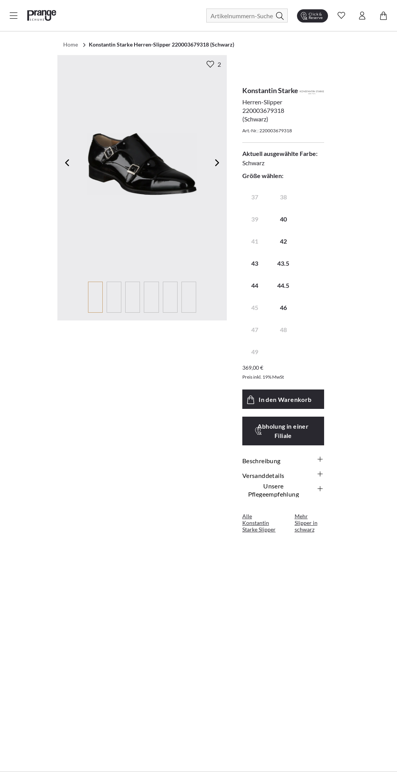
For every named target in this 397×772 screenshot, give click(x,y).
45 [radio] (254, 307)
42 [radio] (283, 241)
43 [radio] (254, 263)
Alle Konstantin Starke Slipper (259, 523)
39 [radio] (254, 219)
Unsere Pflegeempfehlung (286, 490)
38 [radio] (283, 197)
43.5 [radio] (283, 263)
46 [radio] (283, 307)
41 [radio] (254, 241)
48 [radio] (283, 329)
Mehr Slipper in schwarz (306, 523)
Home (70, 44)
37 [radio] (254, 197)
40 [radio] (283, 219)
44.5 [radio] (283, 285)
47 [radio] (254, 329)
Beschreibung (283, 460)
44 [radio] (254, 285)
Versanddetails (283, 475)
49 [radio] (254, 351)
